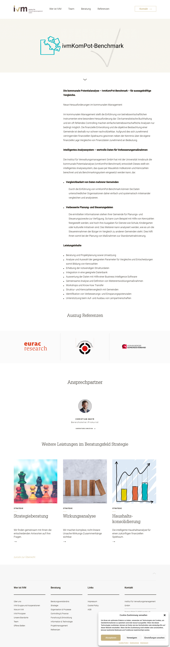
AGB (89, 609)
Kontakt (145, 9)
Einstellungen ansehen (154, 638)
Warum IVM (19, 609)
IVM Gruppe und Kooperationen (27, 605)
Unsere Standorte (21, 618)
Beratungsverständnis (60, 601)
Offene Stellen (19, 626)
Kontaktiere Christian (84, 428)
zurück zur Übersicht (24, 557)
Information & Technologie (62, 622)
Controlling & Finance (59, 613)
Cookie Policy (124, 643)
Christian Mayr (84, 419)
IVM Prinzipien (20, 613)
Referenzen (103, 9)
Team (71, 9)
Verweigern (132, 638)
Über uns (17, 601)
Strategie (18, 508)
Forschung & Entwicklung (61, 618)
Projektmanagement (59, 626)
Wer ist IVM (55, 9)
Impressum (144, 643)
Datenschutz (134, 643)
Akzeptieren (110, 638)
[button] (164, 615)
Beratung (86, 9)
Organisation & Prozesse (61, 609)
